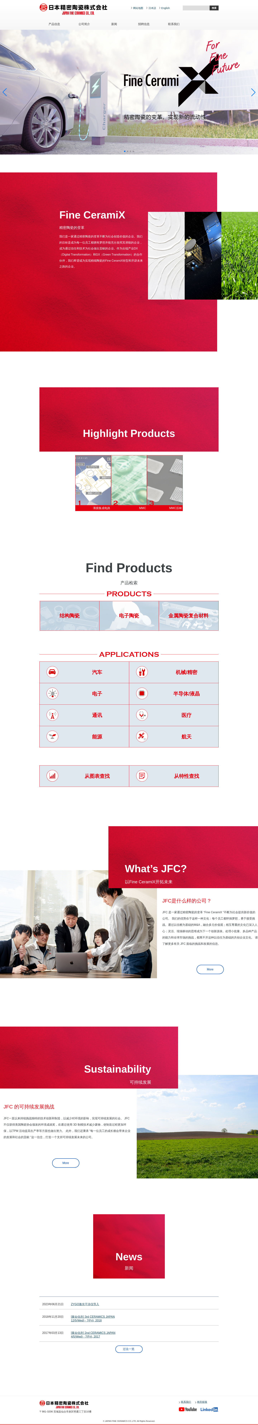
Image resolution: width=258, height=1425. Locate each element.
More (210, 969)
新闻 (114, 24)
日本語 (152, 8)
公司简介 (84, 24)
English (165, 8)
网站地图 (138, 8)
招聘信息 (144, 24)
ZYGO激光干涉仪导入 (85, 1304)
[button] (124, 151)
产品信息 (54, 24)
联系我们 (174, 24)
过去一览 (128, 1349)
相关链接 (202, 1401)
